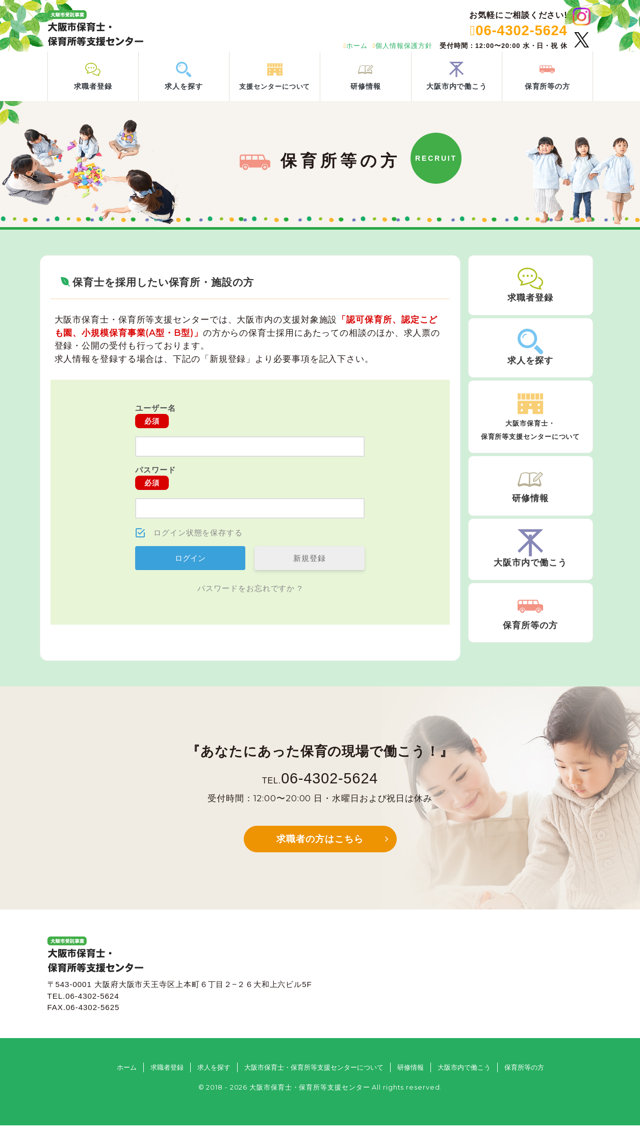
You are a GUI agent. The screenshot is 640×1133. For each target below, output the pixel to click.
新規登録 (309, 565)
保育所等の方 (524, 1075)
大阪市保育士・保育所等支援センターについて (313, 1075)
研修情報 (410, 1075)
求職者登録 (167, 1075)
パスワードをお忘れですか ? (249, 596)
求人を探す (214, 1075)
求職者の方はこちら (319, 847)
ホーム (355, 46)
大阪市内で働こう (464, 1075)
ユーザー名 (155, 423)
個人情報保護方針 (402, 46)
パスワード (155, 485)
